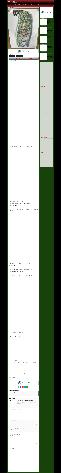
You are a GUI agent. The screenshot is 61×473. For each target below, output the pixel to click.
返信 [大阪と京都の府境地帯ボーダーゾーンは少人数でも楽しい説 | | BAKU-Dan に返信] (37, 417)
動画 (38, 4)
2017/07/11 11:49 (14, 433)
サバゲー (11, 409)
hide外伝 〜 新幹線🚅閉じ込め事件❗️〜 (17, 468)
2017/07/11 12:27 (14, 420)
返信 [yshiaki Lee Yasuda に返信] (36, 436)
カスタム (45, 4)
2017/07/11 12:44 (15, 439)
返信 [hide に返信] (36, 443)
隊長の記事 (13, 409)
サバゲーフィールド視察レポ (18, 409)
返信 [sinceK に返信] (36, 424)
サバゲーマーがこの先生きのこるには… (18, 4)
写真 (31, 4)
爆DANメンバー (25, 4)
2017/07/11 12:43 (15, 427)
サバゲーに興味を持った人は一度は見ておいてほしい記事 (25, 400)
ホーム (11, 4)
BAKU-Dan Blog (11, 1)
